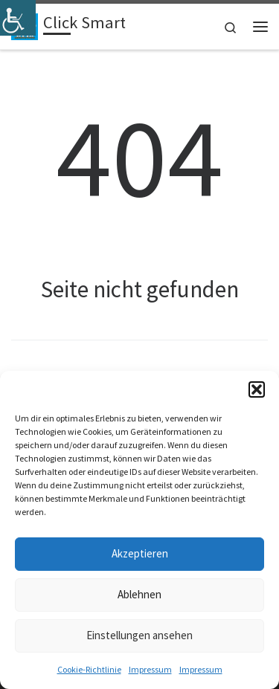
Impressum (150, 669)
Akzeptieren (140, 553)
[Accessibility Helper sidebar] (18, 18)
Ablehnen (139, 594)
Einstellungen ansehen (139, 635)
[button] (256, 389)
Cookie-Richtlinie (89, 669)
